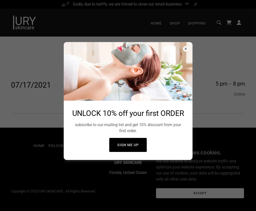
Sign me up (128, 145)
